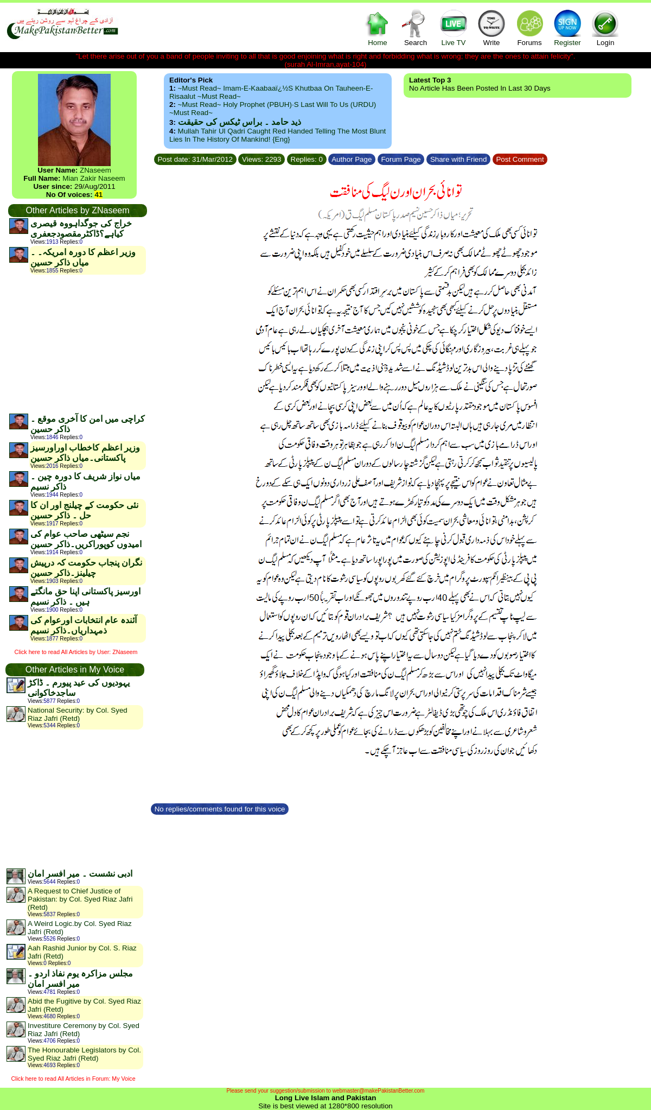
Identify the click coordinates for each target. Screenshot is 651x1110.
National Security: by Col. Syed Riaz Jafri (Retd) (77, 714)
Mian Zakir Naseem (93, 178)
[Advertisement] (77, 343)
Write (491, 27)
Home (377, 27)
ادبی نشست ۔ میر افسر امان (80, 873)
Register (567, 27)
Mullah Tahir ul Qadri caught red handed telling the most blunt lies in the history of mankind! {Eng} (277, 135)
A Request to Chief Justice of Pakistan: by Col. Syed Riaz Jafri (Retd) (80, 899)
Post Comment (520, 159)
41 (98, 195)
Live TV (453, 27)
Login (605, 27)
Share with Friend (458, 159)
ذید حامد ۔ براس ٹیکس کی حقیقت (239, 121)
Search (415, 27)
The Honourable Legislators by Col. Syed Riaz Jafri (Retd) (84, 1054)
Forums (529, 27)
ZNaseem (95, 170)
